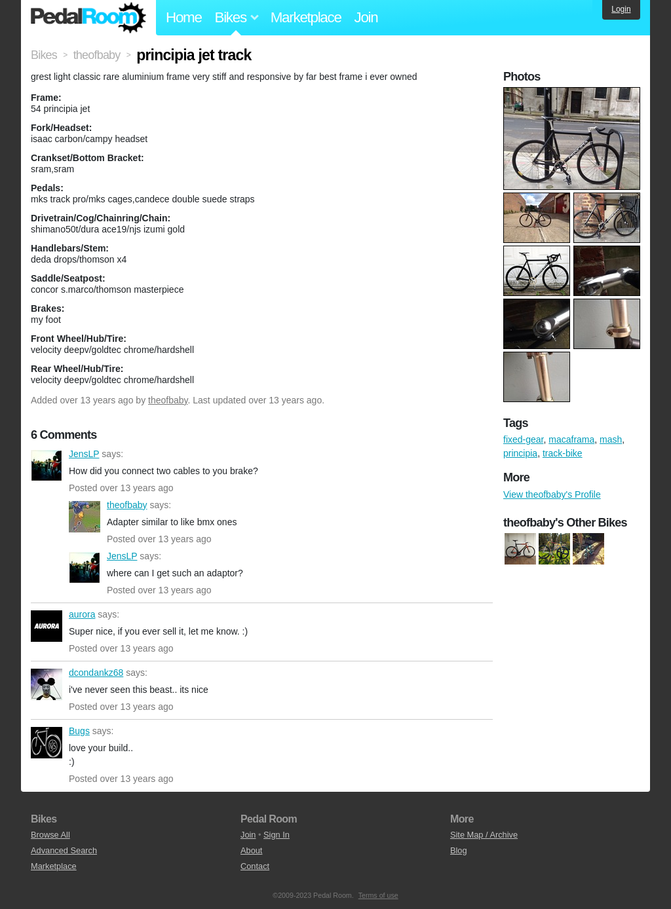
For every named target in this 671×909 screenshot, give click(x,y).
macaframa (571, 439)
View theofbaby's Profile (552, 494)
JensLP (46, 465)
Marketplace (306, 17)
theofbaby (167, 400)
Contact (254, 866)
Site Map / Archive (484, 835)
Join (366, 17)
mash (611, 439)
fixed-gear (523, 439)
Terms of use (378, 895)
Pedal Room (88, 17)
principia (520, 453)
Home (184, 17)
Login (620, 9)
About (251, 850)
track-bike (563, 453)
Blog (458, 850)
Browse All (50, 835)
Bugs (46, 742)
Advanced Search (64, 850)
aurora (46, 626)
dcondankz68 (46, 684)
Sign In (276, 835)
